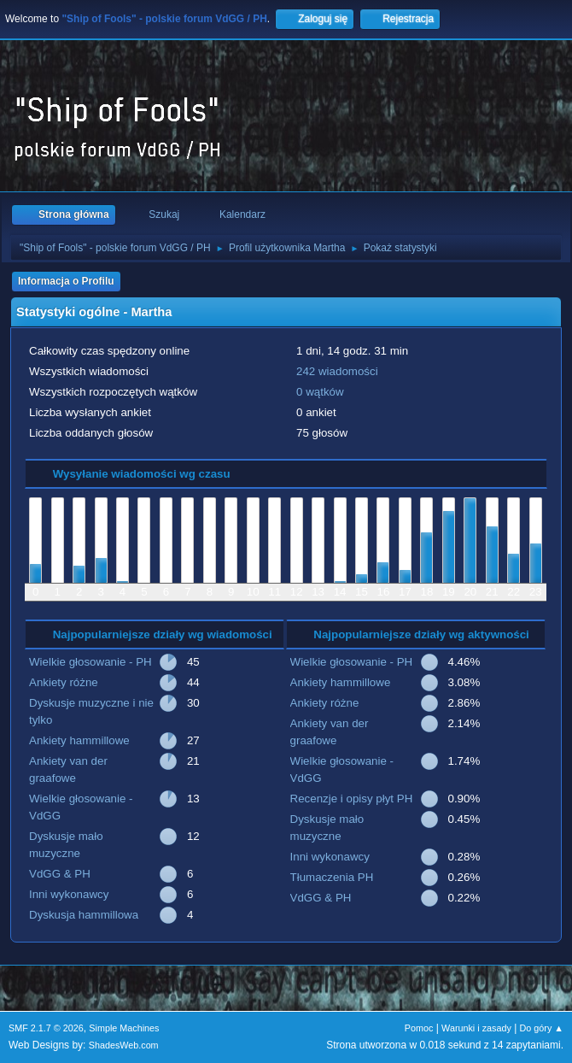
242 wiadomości (337, 371)
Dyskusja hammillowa (83, 914)
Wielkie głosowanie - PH (90, 661)
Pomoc (419, 1028)
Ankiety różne (63, 682)
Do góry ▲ (541, 1028)
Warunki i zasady (476, 1028)
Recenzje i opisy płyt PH (351, 798)
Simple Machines (124, 1028)
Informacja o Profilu (66, 281)
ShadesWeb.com (124, 1045)
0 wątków (320, 391)
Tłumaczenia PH (332, 877)
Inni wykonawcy (68, 894)
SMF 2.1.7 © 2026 (46, 1028)
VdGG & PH (59, 873)
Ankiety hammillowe (79, 740)
